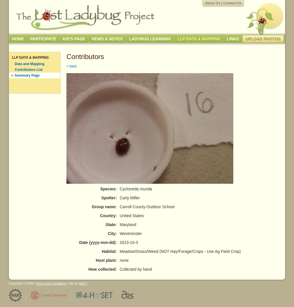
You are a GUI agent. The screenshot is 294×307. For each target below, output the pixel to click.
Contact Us (232, 3)
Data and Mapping (29, 64)
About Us (212, 3)
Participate (43, 39)
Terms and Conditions (51, 283)
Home (18, 39)
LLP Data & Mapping (199, 39)
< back (71, 66)
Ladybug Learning (150, 39)
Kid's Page (73, 39)
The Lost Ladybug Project (85, 17)
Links (233, 39)
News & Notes (107, 39)
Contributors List (29, 70)
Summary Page (27, 75)
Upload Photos (263, 39)
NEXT (83, 283)
